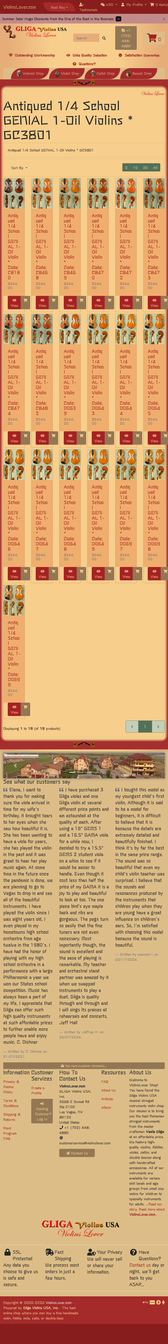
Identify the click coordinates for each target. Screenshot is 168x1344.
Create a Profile (37, 1090)
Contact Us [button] (77, 1153)
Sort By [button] (18, 167)
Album (106, 1107)
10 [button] (135, 167)
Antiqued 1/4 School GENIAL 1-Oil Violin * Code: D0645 (154, 382)
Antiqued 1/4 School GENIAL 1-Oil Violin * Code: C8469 (70, 246)
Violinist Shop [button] (30, 73)
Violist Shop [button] (67, 73)
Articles (107, 1098)
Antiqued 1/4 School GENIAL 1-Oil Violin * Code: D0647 (42, 518)
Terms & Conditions (11, 1103)
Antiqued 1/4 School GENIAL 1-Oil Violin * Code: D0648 (70, 518)
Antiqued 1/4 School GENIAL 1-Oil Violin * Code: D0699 (14, 653)
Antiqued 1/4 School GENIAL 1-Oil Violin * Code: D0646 (14, 518)
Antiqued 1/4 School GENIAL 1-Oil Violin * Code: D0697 (126, 518)
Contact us (140, 1265)
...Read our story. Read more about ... (147, 1209)
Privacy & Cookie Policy (11, 1086)
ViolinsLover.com (19, 7)
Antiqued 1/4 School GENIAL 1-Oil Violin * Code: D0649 (98, 518)
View (14, 303)
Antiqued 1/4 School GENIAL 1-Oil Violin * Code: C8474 (14, 382)
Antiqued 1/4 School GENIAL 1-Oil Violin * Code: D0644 (126, 382)
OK (118, 19)
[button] (109, 4)
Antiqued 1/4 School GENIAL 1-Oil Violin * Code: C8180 (14, 246)
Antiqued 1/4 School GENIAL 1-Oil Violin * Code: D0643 (98, 382)
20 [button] (145, 167)
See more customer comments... (84, 1065)
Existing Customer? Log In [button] (43, 1111)
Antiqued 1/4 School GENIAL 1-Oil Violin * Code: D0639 (70, 382)
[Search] (86, 38)
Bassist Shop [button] (139, 73)
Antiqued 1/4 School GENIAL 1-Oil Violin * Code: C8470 (98, 246)
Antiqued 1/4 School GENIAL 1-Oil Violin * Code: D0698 (154, 518)
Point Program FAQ (10, 1133)
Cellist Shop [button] (102, 73)
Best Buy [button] (58, 7)
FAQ (104, 1081)
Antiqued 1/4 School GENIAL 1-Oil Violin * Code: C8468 (42, 246)
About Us (108, 1090)
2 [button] (126, 167)
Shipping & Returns (11, 1117)
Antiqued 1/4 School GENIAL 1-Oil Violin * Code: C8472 (126, 246)
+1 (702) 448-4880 (126, 38)
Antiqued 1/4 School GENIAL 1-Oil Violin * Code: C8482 (42, 382)
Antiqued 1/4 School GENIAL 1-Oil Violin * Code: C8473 (154, 246)
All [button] (155, 167)
